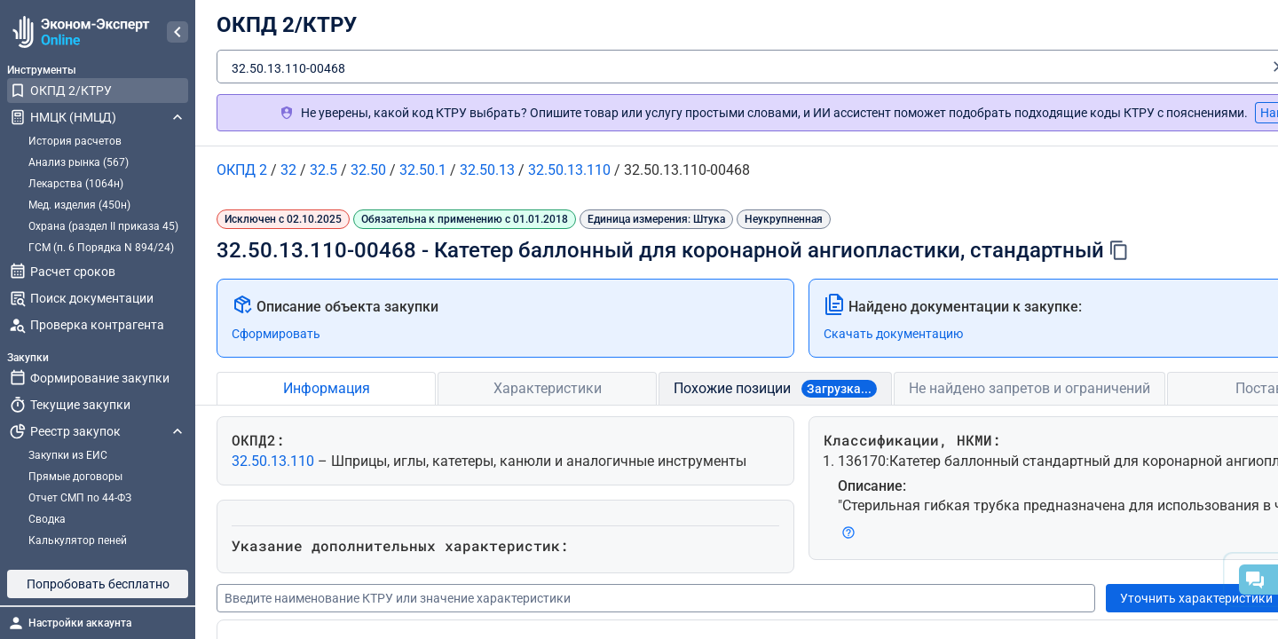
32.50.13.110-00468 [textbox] (288, 68)
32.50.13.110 (275, 461)
